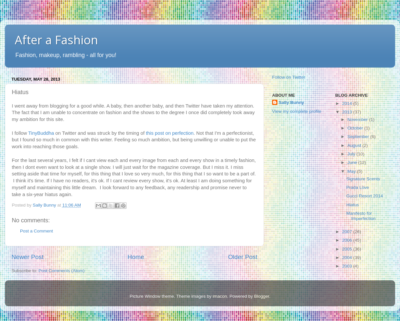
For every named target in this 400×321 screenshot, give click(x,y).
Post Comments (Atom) (62, 270)
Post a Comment (36, 231)
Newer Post (27, 256)
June (353, 162)
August (355, 145)
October (356, 128)
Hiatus (352, 204)
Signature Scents (363, 178)
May (352, 171)
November (358, 119)
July (352, 153)
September (359, 136)
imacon (220, 296)
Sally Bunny (291, 102)
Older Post (242, 256)
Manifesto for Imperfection (360, 216)
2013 (347, 112)
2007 (347, 231)
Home (136, 256)
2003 (347, 266)
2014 (347, 103)
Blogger (261, 296)
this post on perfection (169, 133)
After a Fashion (56, 40)
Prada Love (357, 187)
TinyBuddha (41, 133)
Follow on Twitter (288, 77)
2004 (347, 257)
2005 (347, 249)
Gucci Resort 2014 (364, 195)
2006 (347, 240)
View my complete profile (296, 111)
